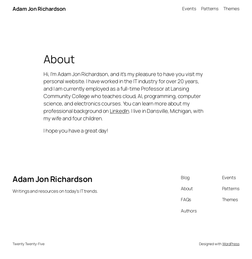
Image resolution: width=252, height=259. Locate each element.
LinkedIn (119, 110)
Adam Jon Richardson (39, 8)
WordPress (230, 243)
